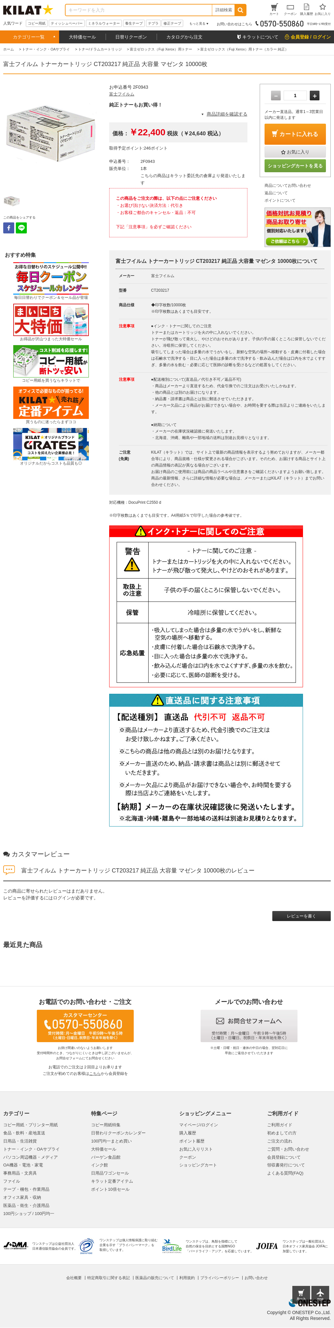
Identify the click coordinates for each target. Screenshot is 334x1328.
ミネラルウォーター (104, 23)
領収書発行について (286, 1165)
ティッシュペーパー (67, 23)
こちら (95, 1073)
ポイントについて (280, 200)
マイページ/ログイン (198, 1124)
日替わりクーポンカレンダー (118, 1133)
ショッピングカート (198, 1165)
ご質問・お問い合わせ (288, 1149)
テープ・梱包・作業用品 (26, 1189)
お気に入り (298, 151)
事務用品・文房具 (20, 1173)
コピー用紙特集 (105, 1124)
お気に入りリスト (196, 1149)
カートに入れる (298, 134)
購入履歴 (187, 1133)
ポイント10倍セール (110, 1189)
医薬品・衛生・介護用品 (26, 1205)
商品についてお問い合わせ (288, 185)
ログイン (62, 897)
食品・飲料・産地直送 (24, 1133)
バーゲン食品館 (105, 1157)
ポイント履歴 (191, 1141)
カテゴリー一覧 (29, 36)
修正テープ (172, 23)
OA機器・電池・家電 (23, 1165)
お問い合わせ (256, 1278)
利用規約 (187, 1278)
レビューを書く (301, 916)
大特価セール (82, 36)
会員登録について (284, 1157)
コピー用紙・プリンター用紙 (30, 1124)
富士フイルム (121, 94)
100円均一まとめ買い (111, 1141)
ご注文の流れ (279, 1141)
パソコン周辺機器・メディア (30, 1157)
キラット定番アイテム (112, 1181)
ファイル (11, 1181)
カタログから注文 (184, 36)
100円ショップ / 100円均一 (28, 1213)
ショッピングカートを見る (295, 165)
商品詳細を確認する (227, 114)
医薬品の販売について (154, 1278)
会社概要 (74, 1278)
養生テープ (134, 23)
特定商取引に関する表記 (108, 1278)
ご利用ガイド (279, 1124)
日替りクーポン (131, 36)
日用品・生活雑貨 (20, 1141)
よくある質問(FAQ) (285, 1173)
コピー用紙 (37, 23)
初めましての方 (282, 1133)
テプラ (153, 23)
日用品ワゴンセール (110, 1173)
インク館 (99, 1165)
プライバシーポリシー (219, 1278)
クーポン (187, 1157)
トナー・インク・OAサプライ (31, 1149)
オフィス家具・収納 (22, 1197)
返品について (276, 193)
